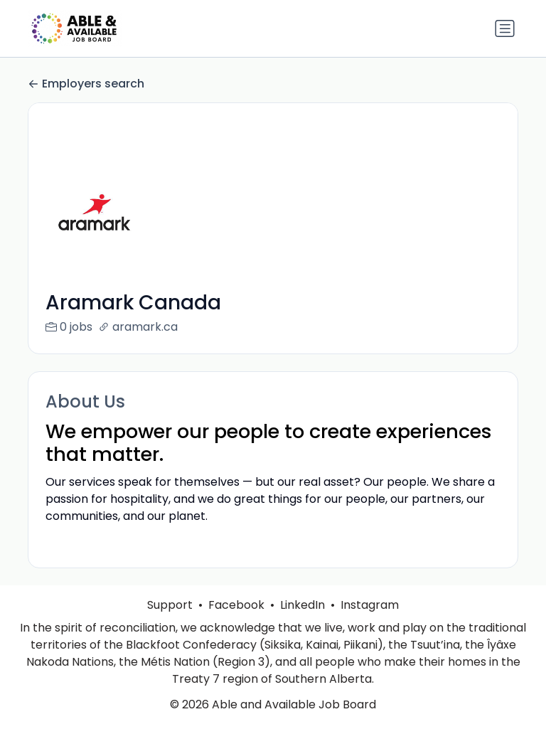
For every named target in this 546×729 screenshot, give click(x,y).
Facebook (236, 622)
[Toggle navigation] (504, 28)
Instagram (370, 622)
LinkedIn (302, 622)
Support (170, 622)
